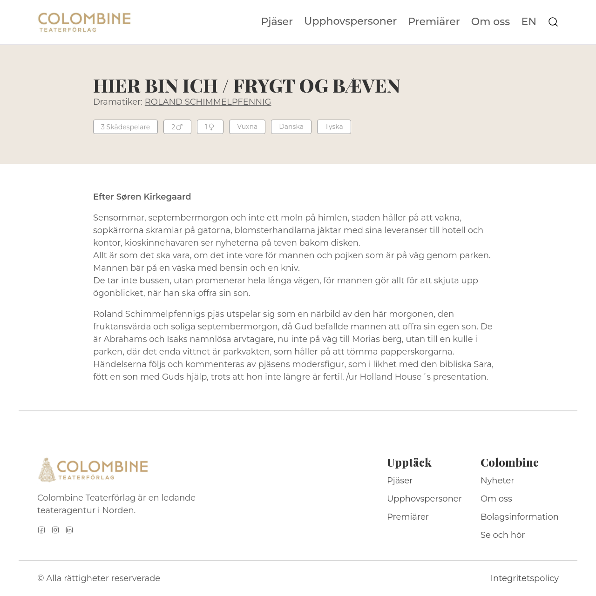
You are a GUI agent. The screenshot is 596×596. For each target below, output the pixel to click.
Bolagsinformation (520, 517)
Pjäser (277, 22)
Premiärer (434, 22)
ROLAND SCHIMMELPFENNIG (208, 102)
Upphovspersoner (350, 21)
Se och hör (503, 535)
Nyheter (498, 480)
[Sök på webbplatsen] (553, 21)
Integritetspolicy (525, 578)
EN (528, 22)
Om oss (490, 22)
